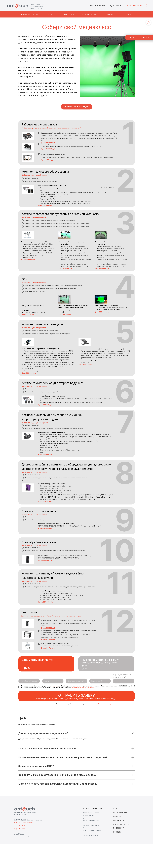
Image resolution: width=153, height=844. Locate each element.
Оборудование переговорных (93, 828)
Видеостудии (87, 823)
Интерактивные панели (91, 813)
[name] (29, 681)
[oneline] (100, 681)
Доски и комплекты (89, 818)
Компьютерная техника (91, 820)
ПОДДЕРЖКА (118, 828)
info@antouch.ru (114, 5)
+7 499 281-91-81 (97, 5)
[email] (76, 681)
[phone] (53, 681)
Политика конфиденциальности (24, 822)
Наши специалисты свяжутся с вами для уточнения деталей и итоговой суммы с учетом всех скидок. (76, 699)
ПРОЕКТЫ (117, 816)
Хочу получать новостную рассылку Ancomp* (122, 676)
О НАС (115, 809)
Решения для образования (92, 833)
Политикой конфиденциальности (83, 687)
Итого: (131, 37)
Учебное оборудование (91, 825)
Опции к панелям (88, 815)
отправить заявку (76, 695)
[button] (135, 5)
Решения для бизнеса (90, 835)
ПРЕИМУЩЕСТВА (120, 813)
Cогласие (54, 686)
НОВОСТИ (117, 832)
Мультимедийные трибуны (92, 830)
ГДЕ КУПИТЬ (118, 820)
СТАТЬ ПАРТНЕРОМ (121, 824)
